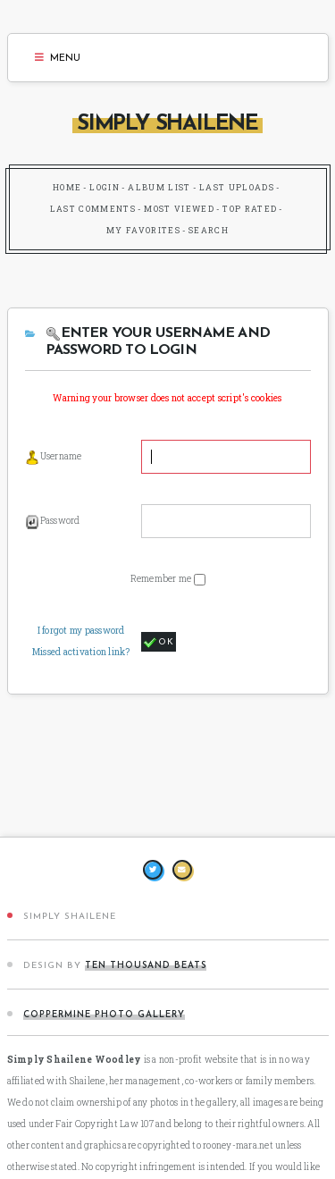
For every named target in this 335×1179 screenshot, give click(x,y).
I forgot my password (81, 630)
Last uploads (236, 187)
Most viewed (179, 209)
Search (208, 230)
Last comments (93, 209)
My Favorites (143, 230)
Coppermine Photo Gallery (104, 1015)
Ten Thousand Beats (145, 966)
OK (158, 643)
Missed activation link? (81, 652)
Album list (159, 187)
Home (67, 187)
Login (104, 187)
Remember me (162, 579)
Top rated (249, 209)
